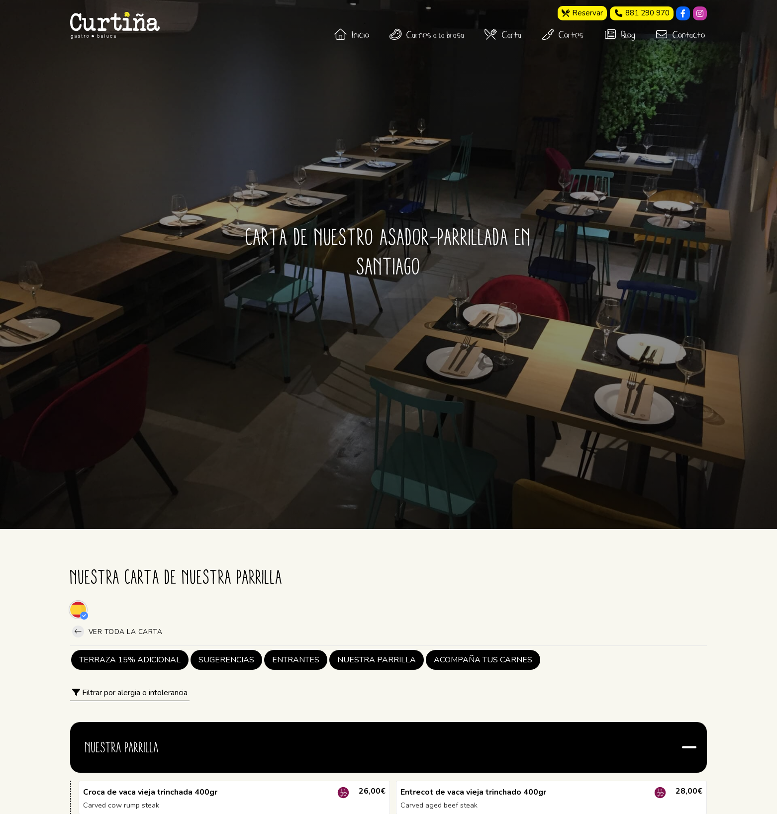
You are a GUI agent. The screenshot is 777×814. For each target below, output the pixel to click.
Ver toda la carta (117, 631)
